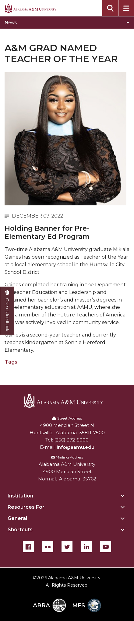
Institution (20, 496)
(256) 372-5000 (71, 440)
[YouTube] (105, 546)
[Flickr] (47, 546)
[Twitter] (67, 546)
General (17, 518)
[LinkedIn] (86, 546)
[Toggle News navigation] (67, 22)
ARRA (49, 605)
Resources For (26, 507)
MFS (86, 605)
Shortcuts (20, 529)
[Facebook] (28, 546)
